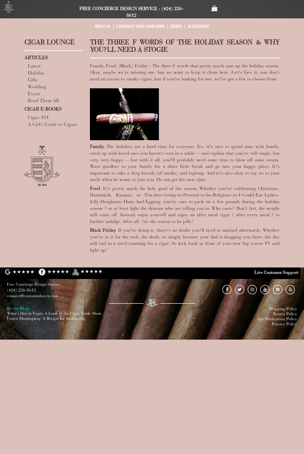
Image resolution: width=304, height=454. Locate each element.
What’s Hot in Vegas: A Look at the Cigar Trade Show (54, 314)
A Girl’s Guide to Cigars (52, 124)
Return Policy (285, 314)
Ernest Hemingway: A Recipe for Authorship (46, 319)
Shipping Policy (283, 309)
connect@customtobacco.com (32, 296)
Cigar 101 (38, 118)
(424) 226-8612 (21, 290)
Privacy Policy (284, 324)
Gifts (33, 80)
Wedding (37, 87)
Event (34, 94)
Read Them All (43, 101)
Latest (34, 66)
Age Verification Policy (277, 319)
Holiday (36, 73)
